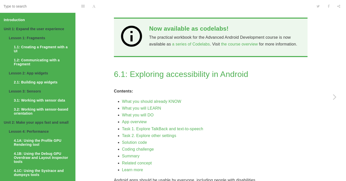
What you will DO (138, 102)
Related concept (137, 150)
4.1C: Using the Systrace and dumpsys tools (39, 173)
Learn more (132, 157)
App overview (134, 109)
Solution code (134, 130)
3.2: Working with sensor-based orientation (41, 111)
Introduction (14, 20)
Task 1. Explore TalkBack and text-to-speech (162, 116)
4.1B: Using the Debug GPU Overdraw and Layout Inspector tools (41, 158)
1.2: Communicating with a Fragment (37, 62)
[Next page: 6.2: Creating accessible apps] (334, 97)
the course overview (239, 31)
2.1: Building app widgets (36, 82)
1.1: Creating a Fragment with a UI (41, 49)
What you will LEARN (141, 96)
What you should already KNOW (151, 89)
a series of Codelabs (191, 31)
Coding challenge (138, 136)
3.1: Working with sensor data (39, 100)
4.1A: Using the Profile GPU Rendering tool (37, 143)
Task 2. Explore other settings (149, 123)
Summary (131, 143)
